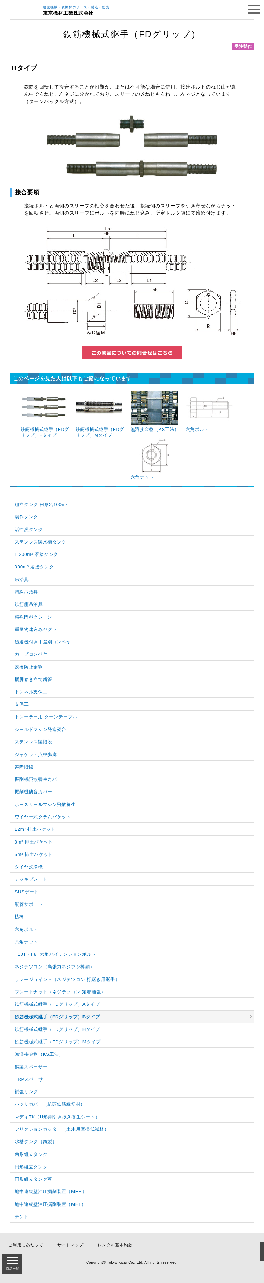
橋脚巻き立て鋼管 (34, 679)
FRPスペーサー (31, 1079)
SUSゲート (27, 891)
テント (22, 1216)
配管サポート (29, 904)
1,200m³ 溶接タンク (36, 554)
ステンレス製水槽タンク (41, 542)
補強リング (26, 1091)
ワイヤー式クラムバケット (43, 816)
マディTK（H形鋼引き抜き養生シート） (57, 1116)
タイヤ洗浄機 (29, 866)
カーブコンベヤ (31, 654)
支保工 (22, 704)
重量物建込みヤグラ (36, 629)
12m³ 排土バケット (35, 829)
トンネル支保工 (31, 691)
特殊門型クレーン (34, 617)
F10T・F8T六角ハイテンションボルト (56, 954)
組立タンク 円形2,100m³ (41, 504)
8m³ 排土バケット (34, 842)
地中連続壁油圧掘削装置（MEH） (51, 1191)
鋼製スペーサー (31, 1066)
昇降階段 (24, 766)
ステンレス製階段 (34, 741)
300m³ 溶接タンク (34, 566)
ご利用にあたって (25, 1245)
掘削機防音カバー (34, 791)
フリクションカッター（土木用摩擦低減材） (62, 1129)
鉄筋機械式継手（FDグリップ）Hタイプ (57, 1029)
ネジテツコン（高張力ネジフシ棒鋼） (55, 966)
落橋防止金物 (29, 667)
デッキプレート (31, 879)
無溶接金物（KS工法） (39, 1054)
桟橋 (19, 916)
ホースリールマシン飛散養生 (45, 804)
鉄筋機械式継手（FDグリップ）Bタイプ (57, 1017)
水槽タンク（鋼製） (36, 1141)
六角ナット (26, 941)
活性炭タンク (29, 529)
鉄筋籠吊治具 (29, 604)
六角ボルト (26, 929)
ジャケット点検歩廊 (36, 754)
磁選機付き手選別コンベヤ (43, 641)
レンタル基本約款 (115, 1245)
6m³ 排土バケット (34, 854)
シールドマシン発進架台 (41, 729)
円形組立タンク (31, 1166)
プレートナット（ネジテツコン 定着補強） (60, 991)
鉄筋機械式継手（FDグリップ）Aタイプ (57, 1004)
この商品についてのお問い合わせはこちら (132, 352)
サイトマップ (70, 1245)
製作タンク (26, 516)
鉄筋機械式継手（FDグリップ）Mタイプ (58, 1041)
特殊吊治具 (26, 591)
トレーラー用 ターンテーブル (46, 717)
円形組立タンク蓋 (34, 1179)
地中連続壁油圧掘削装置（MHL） (50, 1204)
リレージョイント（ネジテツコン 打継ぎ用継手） (67, 979)
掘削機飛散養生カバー (38, 779)
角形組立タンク (31, 1154)
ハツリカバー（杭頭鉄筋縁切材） (50, 1104)
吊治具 (22, 579)
